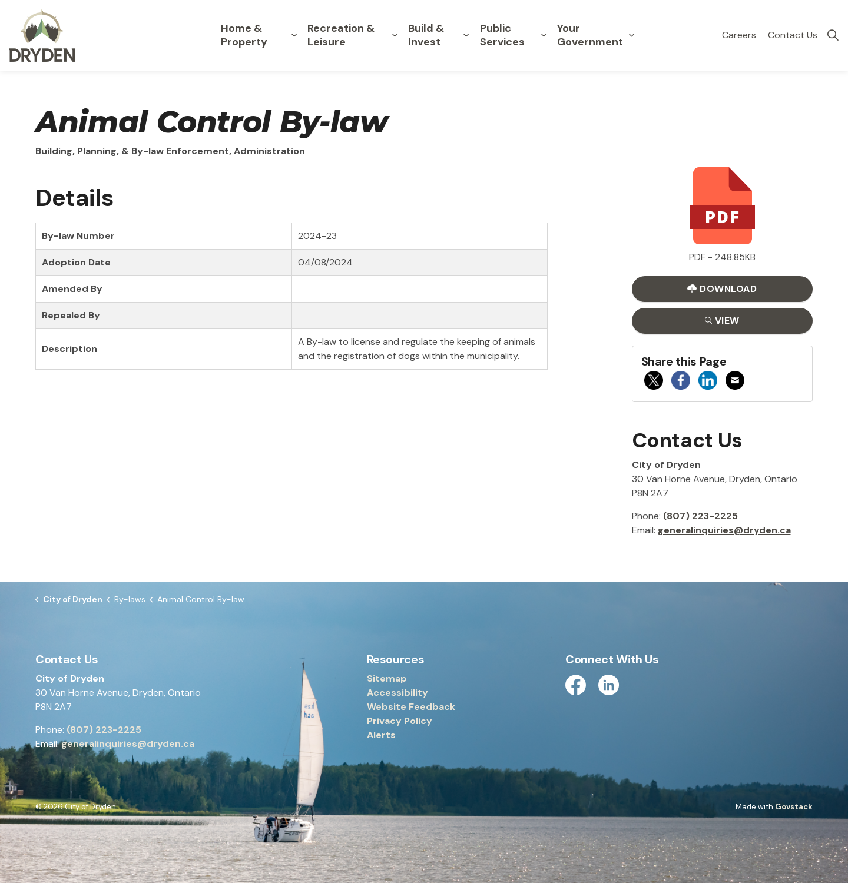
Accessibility (397, 692)
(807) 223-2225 (700, 516)
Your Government (590, 35)
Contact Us (792, 35)
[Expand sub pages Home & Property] (294, 35)
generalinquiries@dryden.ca (724, 530)
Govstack (794, 807)
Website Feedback (411, 707)
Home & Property (244, 35)
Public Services (502, 35)
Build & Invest (426, 35)
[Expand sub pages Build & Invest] (466, 35)
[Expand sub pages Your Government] (631, 35)
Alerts (381, 735)
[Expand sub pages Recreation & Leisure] (394, 35)
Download (722, 289)
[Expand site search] (832, 35)
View (722, 320)
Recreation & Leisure (341, 35)
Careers (739, 35)
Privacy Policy (399, 721)
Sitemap (387, 678)
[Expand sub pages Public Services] (543, 35)
